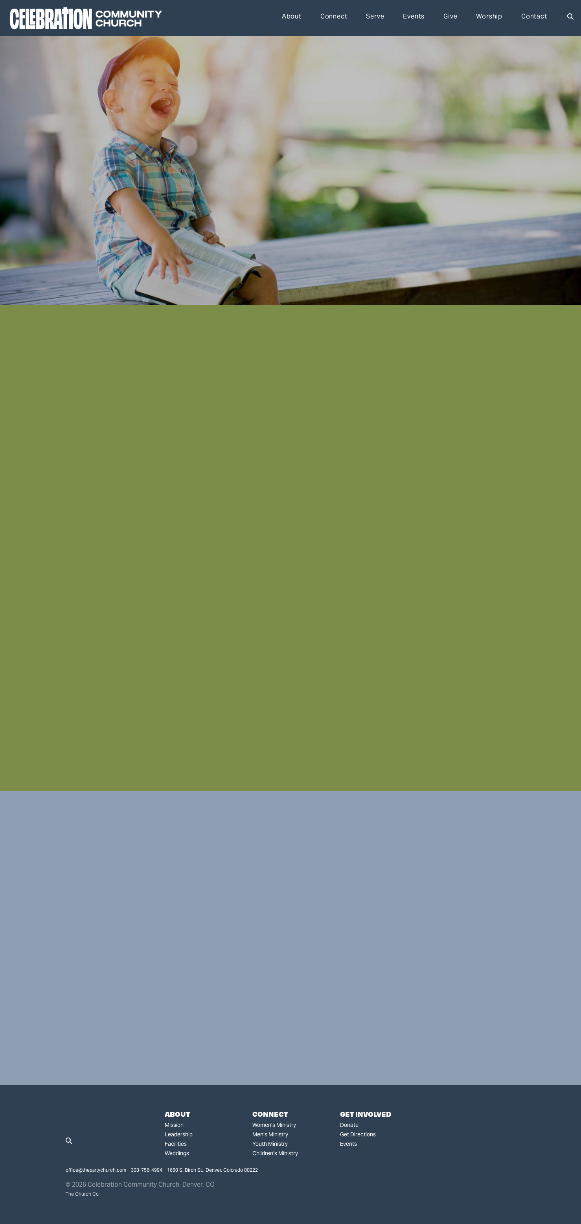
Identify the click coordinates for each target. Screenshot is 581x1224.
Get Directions (358, 1134)
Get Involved (365, 1113)
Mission (174, 1124)
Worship (489, 16)
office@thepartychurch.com (96, 1170)
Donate (349, 1124)
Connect (333, 16)
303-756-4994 (146, 1170)
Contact (534, 16)
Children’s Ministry (275, 1153)
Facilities (176, 1143)
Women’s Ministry (274, 1124)
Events (414, 16)
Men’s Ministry (270, 1134)
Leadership (179, 1134)
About (292, 16)
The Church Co (82, 1194)
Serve (375, 16)
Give (450, 16)
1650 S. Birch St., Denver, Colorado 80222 (212, 1170)
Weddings (177, 1153)
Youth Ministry (270, 1143)
